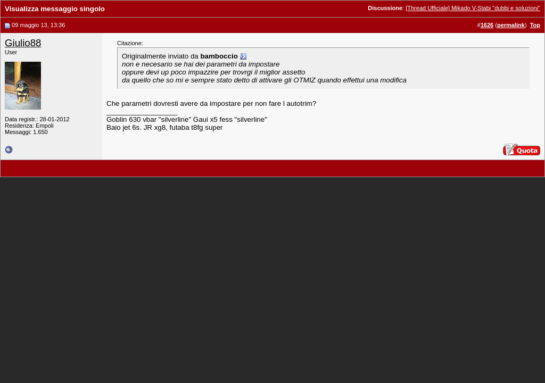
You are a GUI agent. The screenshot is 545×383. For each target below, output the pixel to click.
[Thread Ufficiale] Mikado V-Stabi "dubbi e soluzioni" (473, 8)
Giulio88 (23, 42)
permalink (511, 25)
